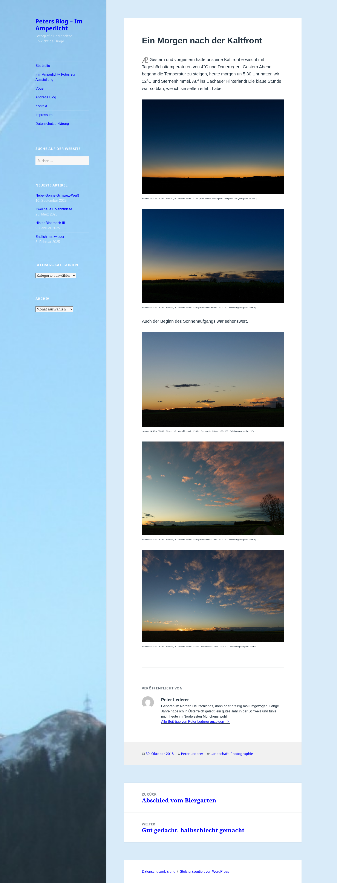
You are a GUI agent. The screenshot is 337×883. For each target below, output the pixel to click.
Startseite (42, 65)
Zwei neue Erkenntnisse (53, 209)
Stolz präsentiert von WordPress (204, 871)
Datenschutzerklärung (52, 123)
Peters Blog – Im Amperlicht (59, 24)
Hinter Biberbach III (50, 223)
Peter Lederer (192, 753)
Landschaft (220, 753)
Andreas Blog (45, 97)
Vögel (39, 88)
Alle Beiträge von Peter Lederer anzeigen (193, 721)
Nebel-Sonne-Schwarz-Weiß (57, 195)
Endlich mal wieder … (52, 236)
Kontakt (41, 106)
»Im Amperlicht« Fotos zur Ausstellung (55, 77)
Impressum (43, 115)
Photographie (241, 753)
